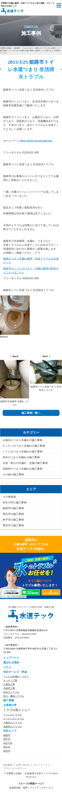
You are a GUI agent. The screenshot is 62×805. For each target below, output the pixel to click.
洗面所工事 (9, 688)
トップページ (11, 657)
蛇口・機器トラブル (13, 696)
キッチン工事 (10, 680)
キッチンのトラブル (13, 718)
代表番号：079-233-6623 (16, 637)
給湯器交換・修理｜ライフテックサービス (31, 787)
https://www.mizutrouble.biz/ (36, 140)
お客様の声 (10, 705)
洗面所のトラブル (12, 726)
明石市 (6, 747)
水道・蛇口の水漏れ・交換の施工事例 (25, 463)
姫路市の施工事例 (13, 508)
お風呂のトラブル (12, 722)
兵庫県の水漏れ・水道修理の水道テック (27, 773)
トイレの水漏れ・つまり (16, 676)
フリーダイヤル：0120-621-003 (19, 634)
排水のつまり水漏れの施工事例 (21, 457)
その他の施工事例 (13, 474)
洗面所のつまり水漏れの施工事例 (22, 468)
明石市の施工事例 (13, 514)
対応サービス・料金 (15, 672)
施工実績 (8, 700)
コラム (7, 667)
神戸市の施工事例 (13, 519)
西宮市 (6, 751)
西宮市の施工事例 (13, 525)
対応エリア (10, 730)
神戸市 (6, 739)
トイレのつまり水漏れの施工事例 (22, 451)
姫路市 (6, 735)
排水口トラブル (11, 692)
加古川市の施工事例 (14, 502)
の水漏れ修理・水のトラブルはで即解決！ (31, 544)
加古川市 (8, 743)
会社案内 (8, 765)
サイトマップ (40, 765)
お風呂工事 (9, 684)
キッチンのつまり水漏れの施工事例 (24, 445)
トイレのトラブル (12, 714)
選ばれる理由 (11, 662)
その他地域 (9, 496)
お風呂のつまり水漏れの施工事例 (22, 440)
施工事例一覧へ (31, 413)
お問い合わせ (23, 765)
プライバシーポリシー (14, 768)
